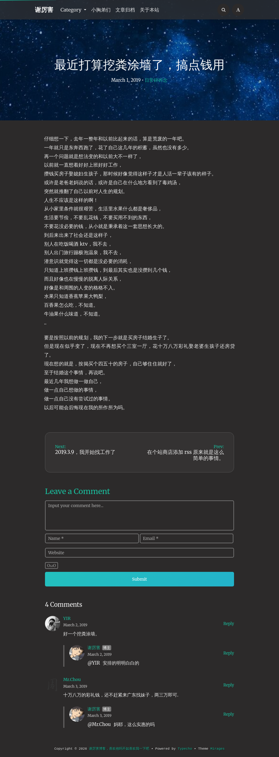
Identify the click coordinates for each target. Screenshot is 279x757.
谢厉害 (44, 9)
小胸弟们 (101, 10)
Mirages (217, 749)
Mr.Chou (72, 679)
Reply (228, 623)
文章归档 (125, 10)
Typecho (185, 749)
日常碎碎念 (156, 80)
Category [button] (71, 10)
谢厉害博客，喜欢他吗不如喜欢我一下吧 (119, 749)
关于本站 (149, 10)
